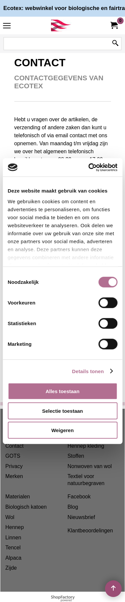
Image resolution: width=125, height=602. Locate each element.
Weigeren (62, 430)
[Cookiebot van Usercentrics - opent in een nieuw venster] (89, 167)
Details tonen (88, 371)
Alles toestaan (63, 391)
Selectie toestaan (62, 410)
